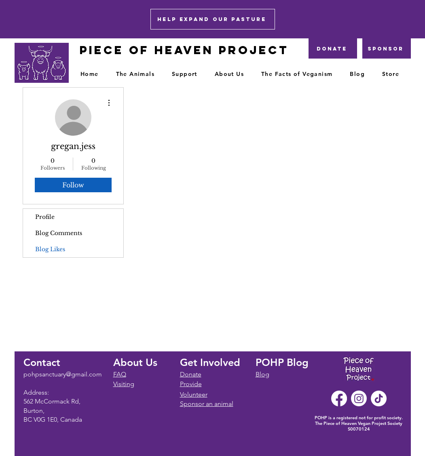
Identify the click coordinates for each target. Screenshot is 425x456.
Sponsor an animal (206, 404)
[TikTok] (379, 398)
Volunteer (193, 394)
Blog (262, 374)
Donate (190, 374)
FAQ (119, 374)
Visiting (123, 384)
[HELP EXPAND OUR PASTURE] (212, 19)
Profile (45, 217)
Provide (191, 384)
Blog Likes (50, 249)
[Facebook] (339, 398)
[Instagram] (359, 398)
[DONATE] (333, 48)
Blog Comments (58, 233)
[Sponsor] (386, 48)
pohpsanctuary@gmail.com (62, 374)
